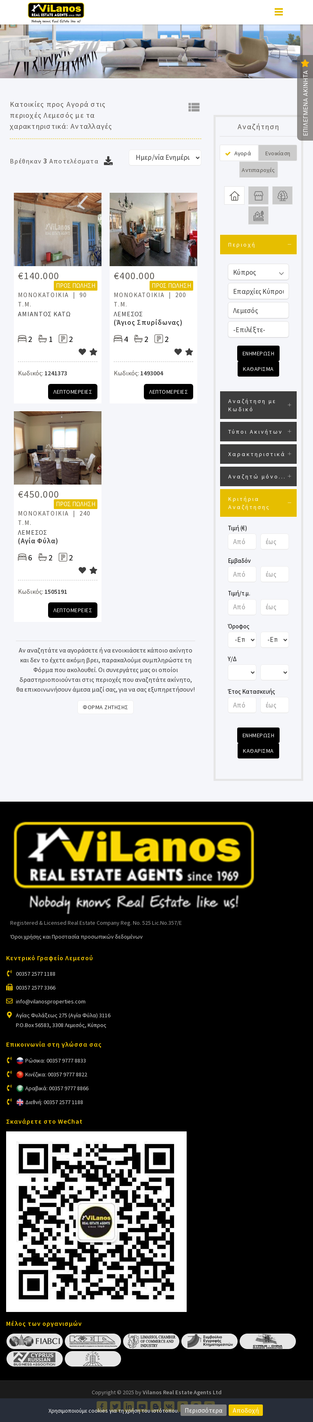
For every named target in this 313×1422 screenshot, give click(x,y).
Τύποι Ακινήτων (255, 431)
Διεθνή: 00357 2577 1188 (54, 1102)
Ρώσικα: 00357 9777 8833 (55, 1060)
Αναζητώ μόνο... (257, 476)
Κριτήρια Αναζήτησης (249, 503)
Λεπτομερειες (72, 391)
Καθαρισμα (258, 369)
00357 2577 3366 (35, 987)
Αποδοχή (246, 1410)
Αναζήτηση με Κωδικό (252, 405)
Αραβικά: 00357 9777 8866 (56, 1088)
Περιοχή (242, 244)
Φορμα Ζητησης (105, 707)
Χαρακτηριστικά (257, 454)
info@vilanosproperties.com (51, 1001)
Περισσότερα (204, 1410)
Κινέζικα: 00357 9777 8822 (56, 1074)
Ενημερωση (258, 353)
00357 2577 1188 (35, 973)
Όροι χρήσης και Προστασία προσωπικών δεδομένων (76, 936)
